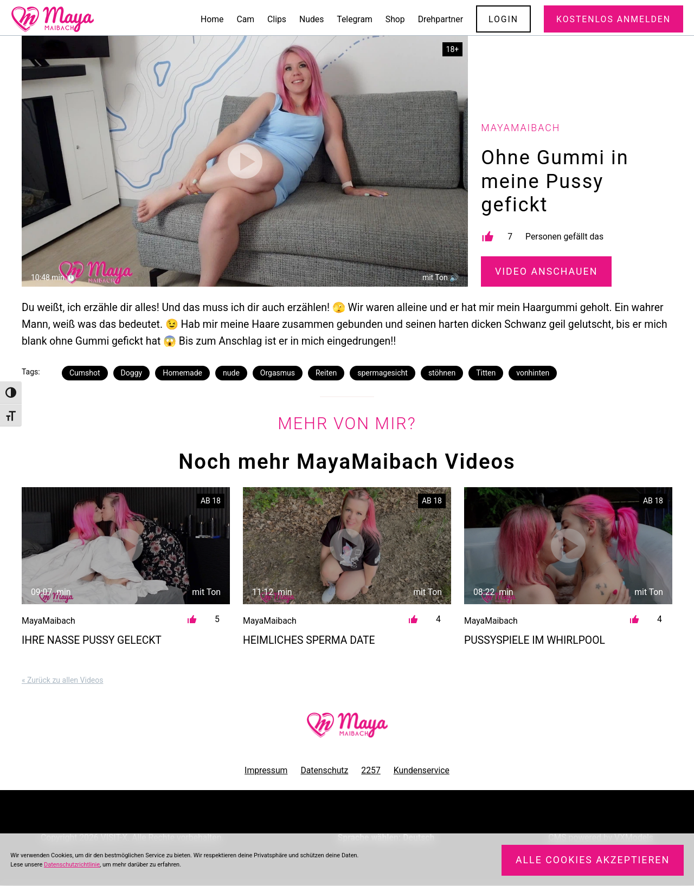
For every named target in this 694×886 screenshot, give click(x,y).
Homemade (182, 372)
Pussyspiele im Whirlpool (534, 640)
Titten (486, 372)
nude (231, 372)
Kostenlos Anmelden (613, 19)
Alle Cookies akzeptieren (593, 860)
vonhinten (532, 372)
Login (503, 19)
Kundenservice (421, 770)
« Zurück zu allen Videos (62, 680)
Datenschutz (324, 770)
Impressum (266, 770)
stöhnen (441, 372)
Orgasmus (277, 372)
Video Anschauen (546, 271)
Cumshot (84, 372)
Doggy (132, 372)
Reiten (326, 372)
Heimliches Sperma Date (309, 640)
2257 (370, 770)
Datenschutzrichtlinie (72, 864)
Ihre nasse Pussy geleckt (92, 640)
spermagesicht (382, 372)
